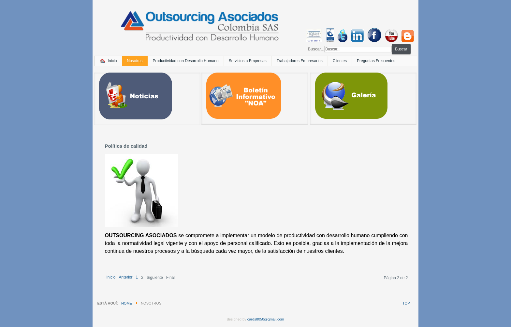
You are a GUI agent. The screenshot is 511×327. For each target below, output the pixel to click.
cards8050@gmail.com (265, 319)
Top (406, 303)
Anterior (126, 277)
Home (126, 303)
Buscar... (316, 49)
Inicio (111, 277)
